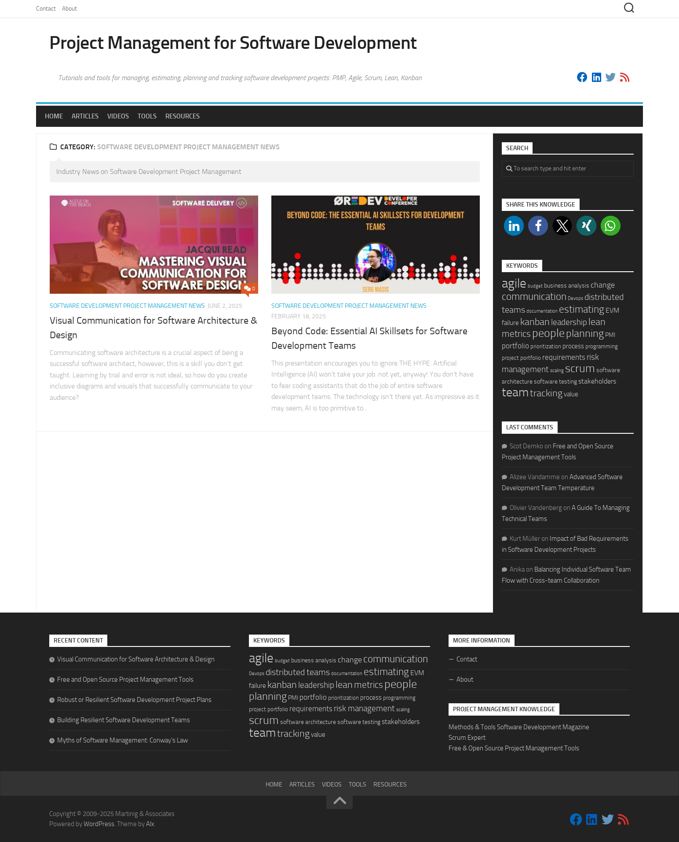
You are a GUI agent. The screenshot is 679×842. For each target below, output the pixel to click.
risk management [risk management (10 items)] (364, 708)
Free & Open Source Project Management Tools (514, 748)
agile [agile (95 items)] (514, 283)
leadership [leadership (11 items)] (569, 322)
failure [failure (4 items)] (510, 323)
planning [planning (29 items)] (585, 333)
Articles (85, 116)
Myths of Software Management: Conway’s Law (122, 740)
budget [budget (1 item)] (535, 286)
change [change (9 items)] (603, 285)
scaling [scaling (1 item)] (557, 370)
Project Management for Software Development (233, 43)
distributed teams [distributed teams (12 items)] (298, 672)
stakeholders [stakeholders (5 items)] (597, 381)
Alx (150, 824)
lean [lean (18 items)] (597, 322)
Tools (147, 116)
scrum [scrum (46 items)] (580, 368)
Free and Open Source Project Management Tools (125, 679)
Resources (182, 116)
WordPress (99, 824)
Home (54, 116)
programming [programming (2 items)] (601, 346)
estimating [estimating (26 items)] (581, 309)
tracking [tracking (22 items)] (546, 393)
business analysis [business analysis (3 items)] (566, 285)
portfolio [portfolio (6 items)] (515, 345)
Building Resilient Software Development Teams (123, 720)
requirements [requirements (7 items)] (563, 357)
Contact (46, 8)
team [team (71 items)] (515, 392)
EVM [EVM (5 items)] (612, 310)
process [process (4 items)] (573, 346)
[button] (514, 226)
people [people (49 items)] (548, 333)
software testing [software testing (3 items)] (555, 381)
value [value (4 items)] (571, 394)
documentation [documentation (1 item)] (542, 311)
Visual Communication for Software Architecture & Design (136, 659)
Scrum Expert (467, 738)
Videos (118, 116)
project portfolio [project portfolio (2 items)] (521, 358)
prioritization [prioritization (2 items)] (545, 346)
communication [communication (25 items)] (534, 297)
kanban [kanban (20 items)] (535, 322)
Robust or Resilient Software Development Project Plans (134, 700)
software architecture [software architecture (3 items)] (308, 722)
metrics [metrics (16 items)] (516, 333)
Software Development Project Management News (127, 306)
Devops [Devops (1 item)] (575, 298)
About (69, 8)
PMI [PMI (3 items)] (610, 335)
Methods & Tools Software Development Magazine (519, 727)
